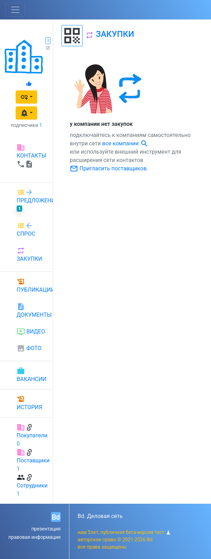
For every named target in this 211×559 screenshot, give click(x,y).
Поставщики (33, 460)
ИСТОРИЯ (29, 403)
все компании (125, 143)
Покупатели (32, 435)
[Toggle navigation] (15, 10)
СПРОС (26, 229)
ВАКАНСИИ (32, 374)
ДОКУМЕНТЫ (32, 310)
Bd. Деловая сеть (100, 516)
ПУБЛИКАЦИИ (32, 285)
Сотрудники (32, 485)
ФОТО (29, 348)
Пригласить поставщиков (108, 168)
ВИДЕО (31, 331)
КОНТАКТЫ (31, 155)
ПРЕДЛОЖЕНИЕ (32, 200)
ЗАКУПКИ (29, 254)
